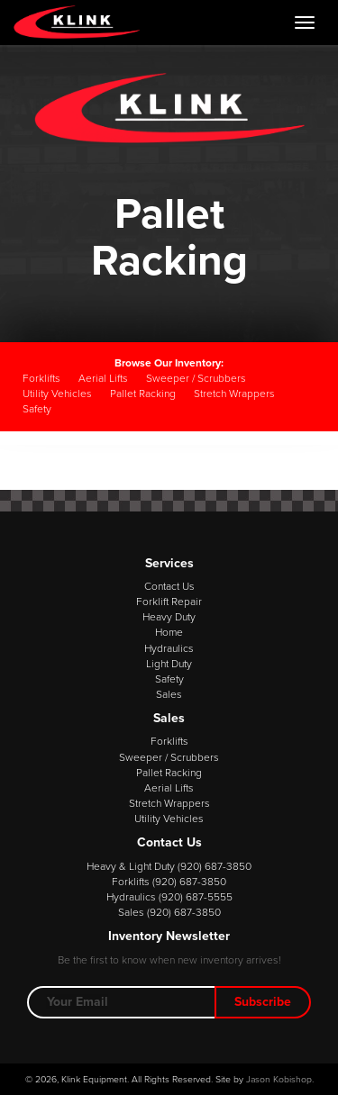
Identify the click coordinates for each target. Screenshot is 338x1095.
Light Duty (169, 663)
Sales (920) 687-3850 (169, 912)
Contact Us (169, 586)
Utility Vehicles (57, 393)
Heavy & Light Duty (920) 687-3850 (169, 866)
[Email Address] (121, 1002)
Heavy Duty (169, 617)
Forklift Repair (169, 601)
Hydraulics (169, 648)
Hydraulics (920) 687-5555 (169, 897)
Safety (37, 409)
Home (169, 632)
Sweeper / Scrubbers (196, 378)
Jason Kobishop (279, 1079)
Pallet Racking (143, 393)
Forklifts (41, 378)
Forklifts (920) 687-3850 (169, 881)
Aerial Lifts (103, 378)
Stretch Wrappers (234, 393)
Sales (169, 694)
